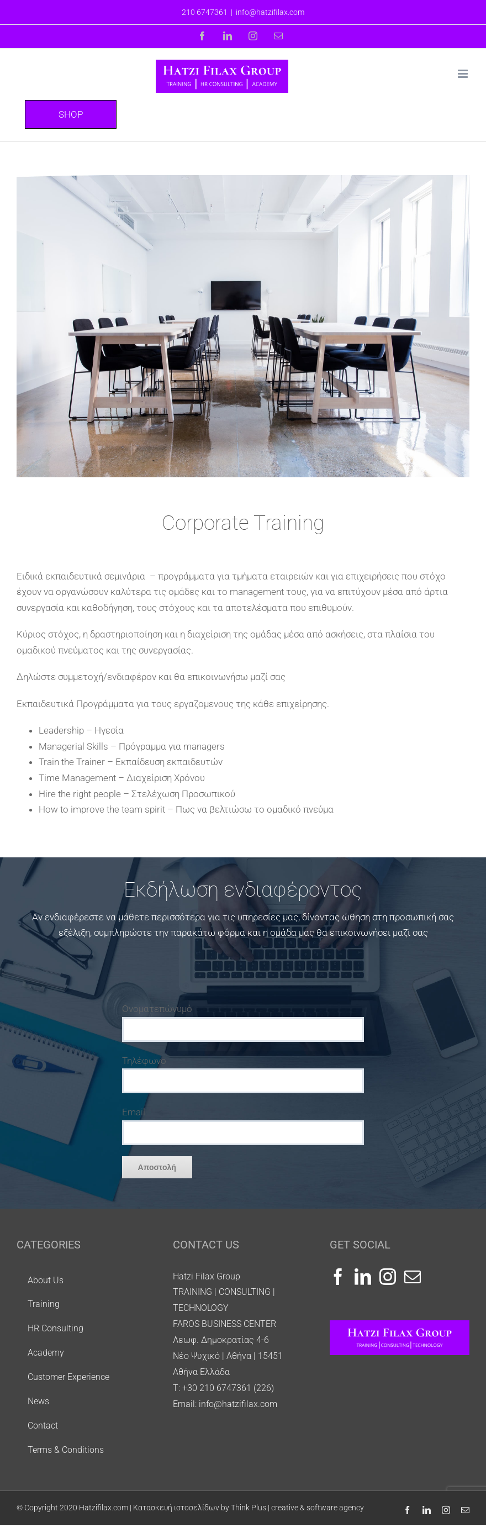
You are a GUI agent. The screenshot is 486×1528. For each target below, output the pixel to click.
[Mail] (412, 1276)
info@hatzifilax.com (270, 12)
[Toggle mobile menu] (463, 74)
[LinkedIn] (363, 1276)
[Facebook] (338, 1276)
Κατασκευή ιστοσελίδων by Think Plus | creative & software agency (248, 1507)
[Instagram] (387, 1276)
